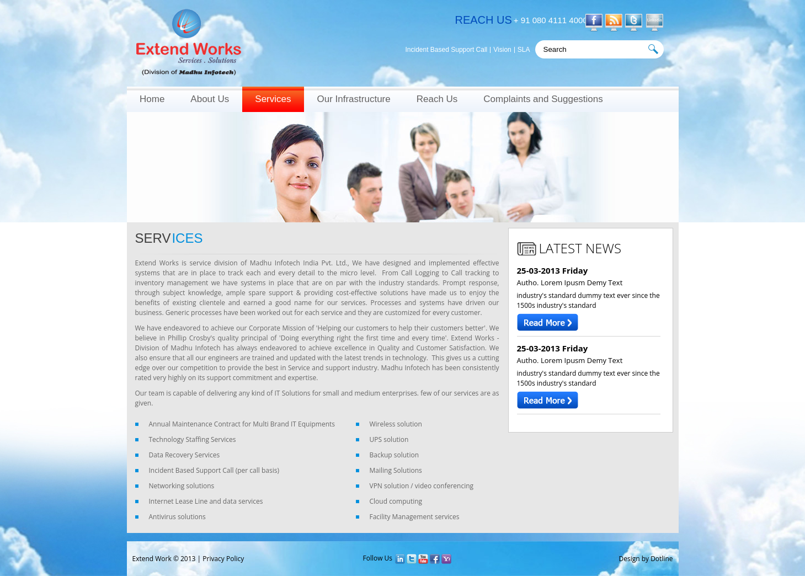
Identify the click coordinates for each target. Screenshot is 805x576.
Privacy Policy (223, 558)
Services (273, 99)
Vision (502, 50)
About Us (209, 99)
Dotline (662, 558)
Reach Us (437, 99)
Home (152, 99)
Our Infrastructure (353, 99)
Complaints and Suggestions (543, 99)
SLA (524, 50)
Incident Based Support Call (447, 50)
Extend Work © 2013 (164, 558)
